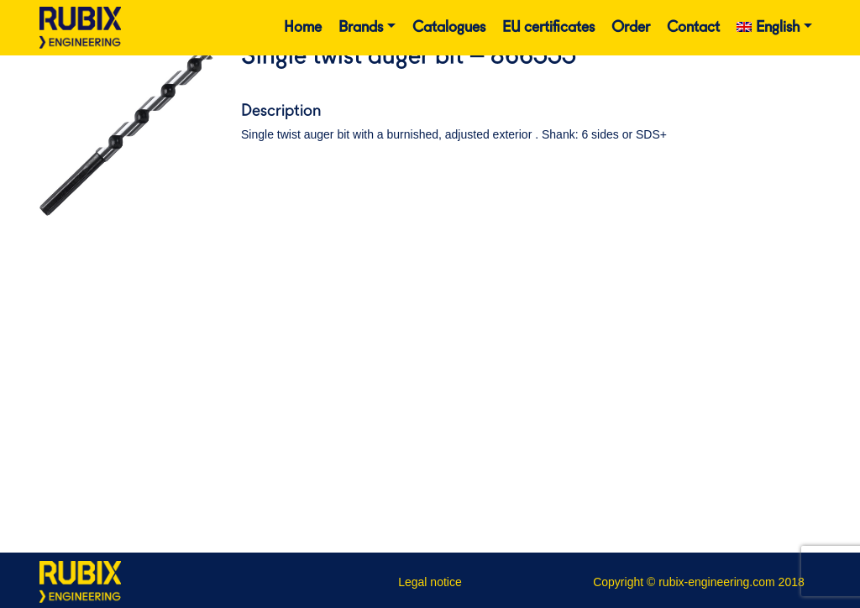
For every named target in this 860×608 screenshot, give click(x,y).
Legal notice (430, 582)
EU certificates (548, 27)
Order (630, 27)
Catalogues (448, 27)
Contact (693, 27)
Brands (360, 27)
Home (303, 27)
